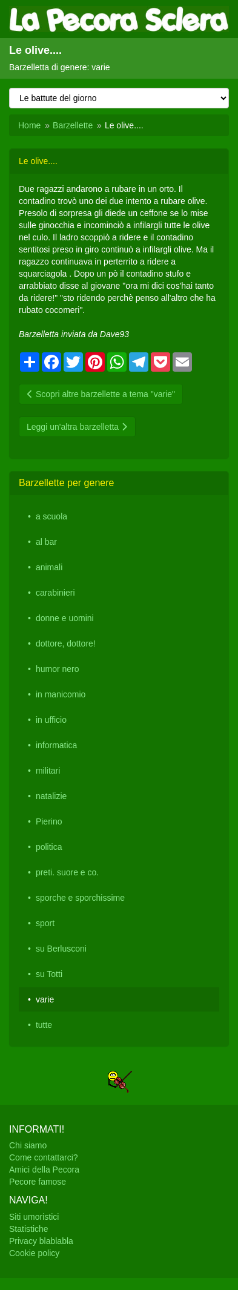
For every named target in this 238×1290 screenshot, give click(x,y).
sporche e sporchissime (80, 898)
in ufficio (51, 720)
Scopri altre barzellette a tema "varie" (101, 394)
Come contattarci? (43, 1157)
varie (45, 999)
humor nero (57, 669)
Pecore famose (37, 1181)
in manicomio (60, 694)
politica (49, 847)
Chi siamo (28, 1145)
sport (45, 923)
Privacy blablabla (41, 1241)
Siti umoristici (34, 1217)
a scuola (51, 516)
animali (49, 567)
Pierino (49, 821)
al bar (46, 542)
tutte (44, 1025)
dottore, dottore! (66, 643)
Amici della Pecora (44, 1169)
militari (48, 770)
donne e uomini (65, 618)
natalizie (51, 796)
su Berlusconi (61, 948)
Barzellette (73, 125)
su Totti (49, 974)
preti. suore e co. (67, 872)
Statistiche (28, 1229)
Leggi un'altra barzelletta (77, 427)
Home (29, 125)
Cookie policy (34, 1253)
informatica (56, 745)
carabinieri (55, 592)
